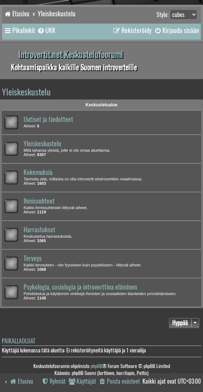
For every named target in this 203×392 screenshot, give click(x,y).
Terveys (33, 258)
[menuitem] (46, 30)
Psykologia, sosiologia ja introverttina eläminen (80, 287)
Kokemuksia (38, 172)
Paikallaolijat (18, 341)
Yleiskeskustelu (26, 92)
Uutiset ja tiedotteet (48, 119)
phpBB (96, 366)
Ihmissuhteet (39, 201)
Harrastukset (39, 229)
